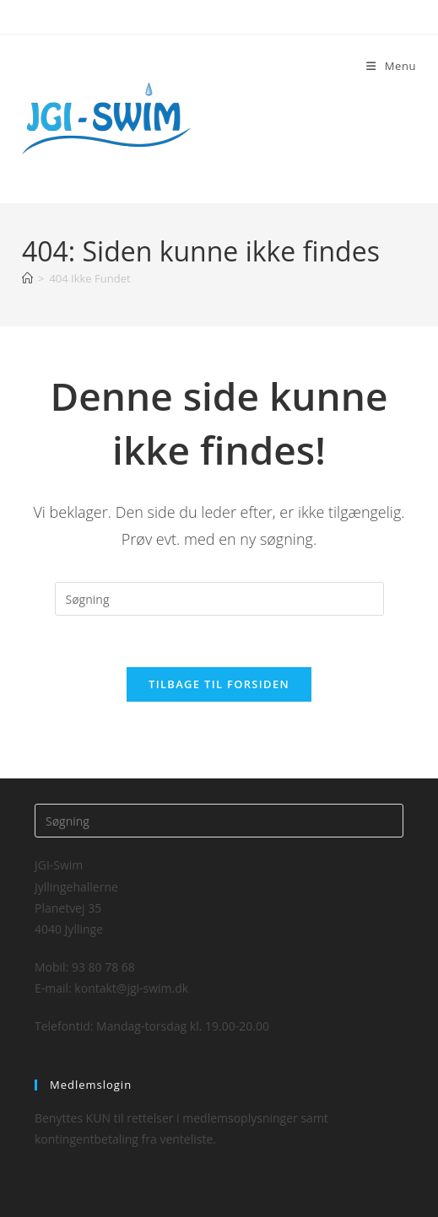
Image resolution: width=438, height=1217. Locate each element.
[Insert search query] (219, 599)
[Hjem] (27, 278)
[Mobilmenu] (391, 65)
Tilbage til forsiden (219, 684)
